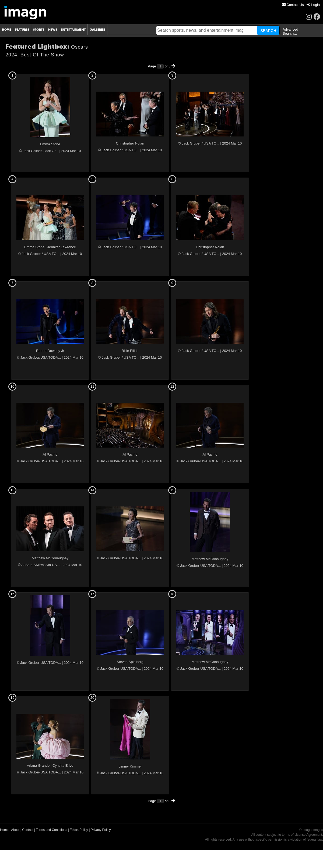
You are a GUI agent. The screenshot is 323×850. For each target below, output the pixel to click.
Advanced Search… (290, 31)
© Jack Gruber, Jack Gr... (38, 151)
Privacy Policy (101, 830)
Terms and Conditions (51, 830)
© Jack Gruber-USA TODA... (39, 461)
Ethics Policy (79, 830)
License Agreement (308, 835)
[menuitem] (292, 4)
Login (313, 5)
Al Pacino (50, 454)
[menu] (301, 5)
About (15, 830)
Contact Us (293, 5)
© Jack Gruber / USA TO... (118, 150)
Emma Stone (50, 144)
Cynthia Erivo (62, 765)
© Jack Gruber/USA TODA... (39, 357)
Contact (27, 830)
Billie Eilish (130, 351)
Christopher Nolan (130, 143)
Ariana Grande (38, 765)
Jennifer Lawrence (61, 247)
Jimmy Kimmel (130, 766)
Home (4, 830)
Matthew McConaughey (50, 558)
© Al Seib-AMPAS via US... (39, 565)
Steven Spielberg (130, 662)
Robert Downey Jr (50, 351)
